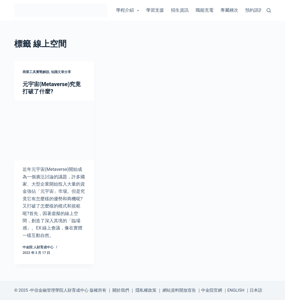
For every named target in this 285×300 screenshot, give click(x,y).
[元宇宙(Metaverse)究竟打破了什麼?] (54, 130)
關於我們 (120, 290)
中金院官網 (211, 290)
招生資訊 (180, 10)
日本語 (256, 290)
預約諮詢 (254, 10)
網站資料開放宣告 (179, 290)
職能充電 (204, 10)
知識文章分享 (61, 72)
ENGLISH (235, 290)
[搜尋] (269, 10)
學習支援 (155, 10)
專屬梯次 (229, 10)
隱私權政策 (146, 290)
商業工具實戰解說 (36, 72)
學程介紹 (128, 10)
